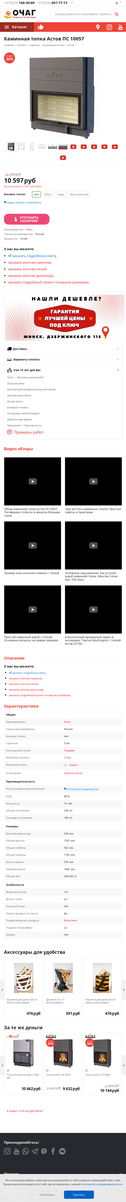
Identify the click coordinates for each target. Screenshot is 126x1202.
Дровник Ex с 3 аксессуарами (55, 1001)
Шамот (73, 765)
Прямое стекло (73, 773)
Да (65, 899)
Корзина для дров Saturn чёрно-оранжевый (100, 1001)
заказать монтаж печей (27, 269)
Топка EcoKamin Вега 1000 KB (23, 1076)
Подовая (69, 750)
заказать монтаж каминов (29, 262)
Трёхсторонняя (79, 194)
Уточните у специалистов (81, 789)
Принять (79, 1195)
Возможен (70, 920)
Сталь (67, 757)
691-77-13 (52, 3)
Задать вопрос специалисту (22, 202)
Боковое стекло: (15, 194)
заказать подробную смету (32, 255)
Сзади (60, 194)
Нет (36, 194)
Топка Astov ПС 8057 (58, 1074)
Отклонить (47, 1195)
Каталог (19, 27)
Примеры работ (25, 432)
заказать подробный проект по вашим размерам (48, 282)
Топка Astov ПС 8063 (97, 1074)
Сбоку (48, 194)
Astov (67, 722)
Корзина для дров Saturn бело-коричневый (22, 1001)
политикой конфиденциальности (101, 1184)
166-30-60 (19, 3)
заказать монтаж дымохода (30, 275)
